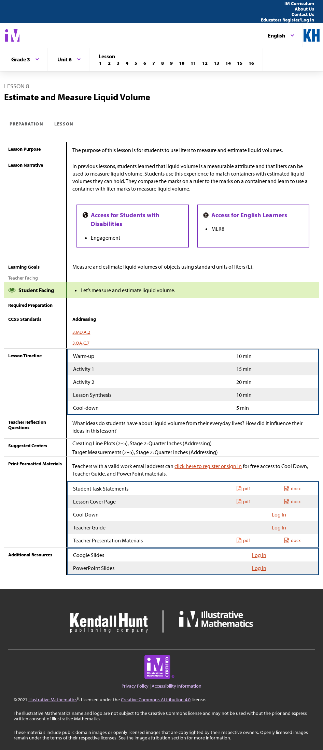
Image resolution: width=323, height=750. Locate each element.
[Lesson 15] (239, 63)
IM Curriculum (299, 3)
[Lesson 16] (251, 63)
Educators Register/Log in (287, 19)
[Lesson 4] (127, 63)
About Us (304, 9)
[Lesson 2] (109, 63)
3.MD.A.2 (81, 332)
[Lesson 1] (100, 63)
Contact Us (303, 14)
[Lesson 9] (171, 63)
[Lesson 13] (216, 63)
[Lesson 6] (144, 63)
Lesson (63, 124)
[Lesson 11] (193, 63)
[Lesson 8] (162, 63)
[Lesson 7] (153, 63)
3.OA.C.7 (80, 343)
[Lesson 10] (181, 63)
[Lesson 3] (118, 63)
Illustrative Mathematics (52, 699)
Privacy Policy (135, 686)
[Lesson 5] (135, 63)
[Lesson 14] (228, 63)
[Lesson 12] (205, 63)
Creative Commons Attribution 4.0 (156, 699)
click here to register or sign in (208, 466)
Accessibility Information (176, 686)
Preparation (26, 124)
